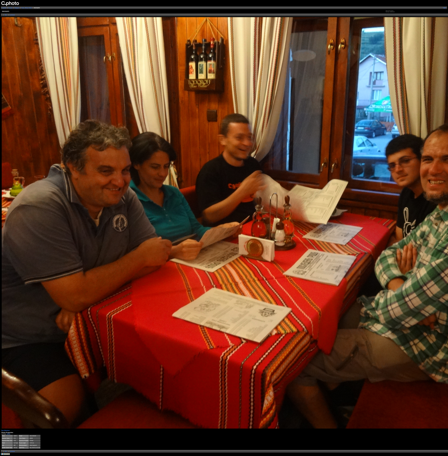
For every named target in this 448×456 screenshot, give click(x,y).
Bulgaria (16, 8)
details (8, 434)
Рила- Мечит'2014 (26, 8)
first (6, 15)
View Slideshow (5, 430)
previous (12, 15)
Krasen (10, 8)
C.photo (4, 8)
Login (444, 7)
